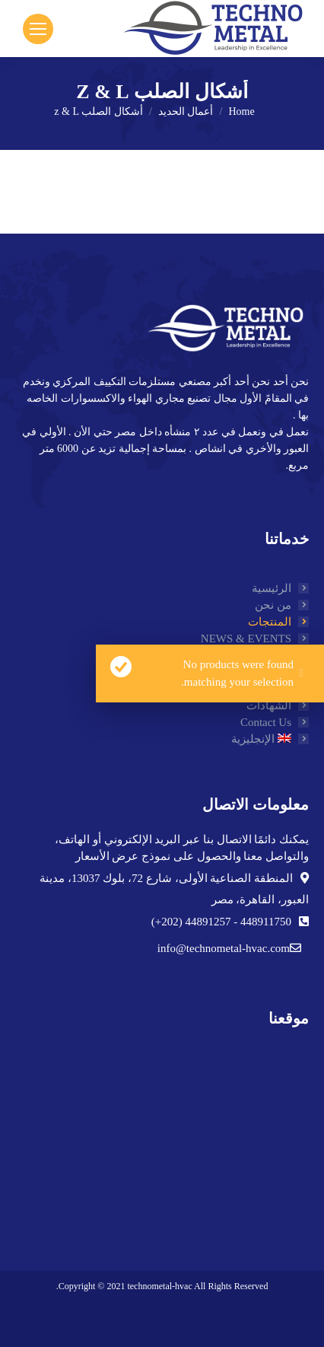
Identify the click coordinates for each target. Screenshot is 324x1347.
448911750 (264, 922)
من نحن (273, 605)
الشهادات (268, 705)
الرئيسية (271, 588)
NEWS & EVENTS (246, 638)
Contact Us (265, 722)
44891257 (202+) (191, 922)
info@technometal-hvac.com (223, 948)
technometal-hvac (159, 1286)
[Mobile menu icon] (38, 29)
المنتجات (269, 622)
